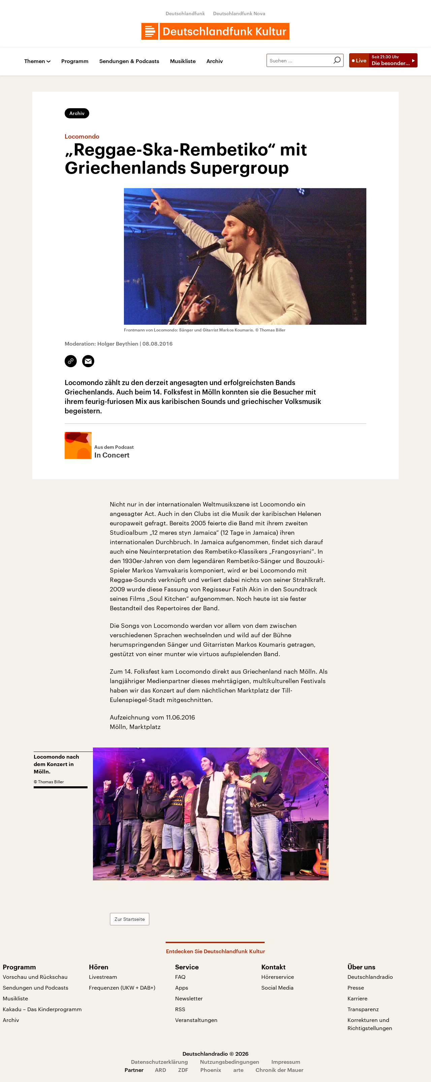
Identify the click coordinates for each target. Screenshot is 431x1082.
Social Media (277, 987)
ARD (160, 1069)
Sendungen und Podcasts (35, 987)
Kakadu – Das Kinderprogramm (42, 1009)
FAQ (180, 976)
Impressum (285, 1061)
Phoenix (210, 1069)
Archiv (214, 61)
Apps (181, 987)
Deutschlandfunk (185, 13)
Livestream (103, 976)
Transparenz (363, 1009)
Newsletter (189, 998)
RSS (180, 1009)
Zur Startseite (129, 919)
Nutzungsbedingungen (229, 1061)
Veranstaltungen (196, 1020)
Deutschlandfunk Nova (239, 13)
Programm (75, 61)
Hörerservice (277, 976)
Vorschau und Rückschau (35, 976)
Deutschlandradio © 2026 (215, 1053)
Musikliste (183, 61)
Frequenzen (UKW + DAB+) (122, 987)
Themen (34, 61)
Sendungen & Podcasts (129, 61)
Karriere (357, 998)
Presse (355, 987)
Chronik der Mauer (279, 1069)
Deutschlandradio (370, 976)
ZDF (183, 1069)
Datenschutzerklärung (159, 1061)
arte (238, 1069)
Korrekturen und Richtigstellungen (369, 1024)
